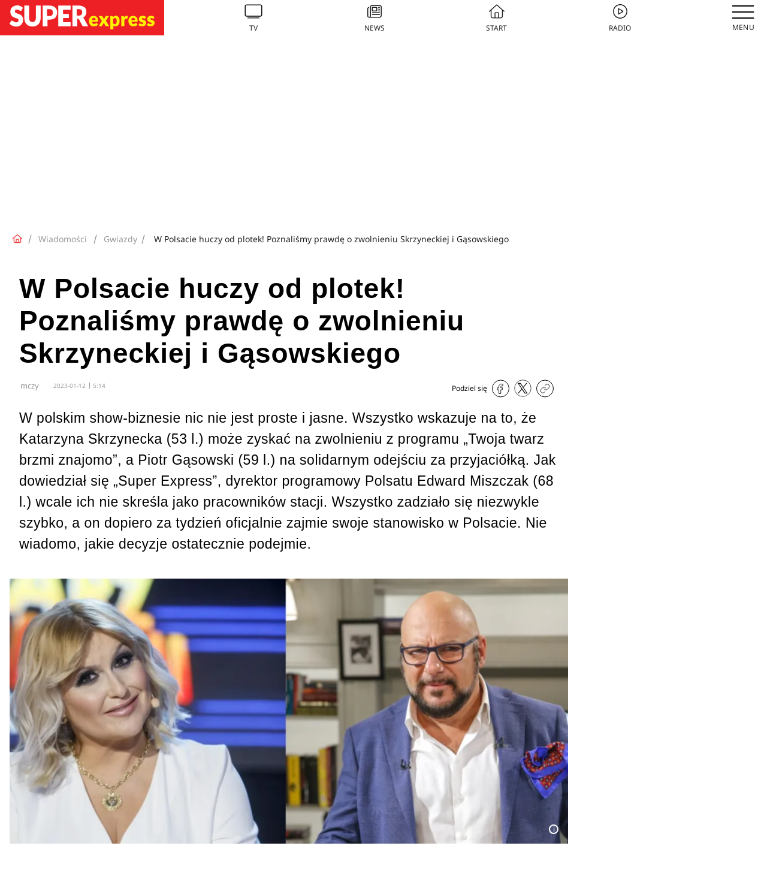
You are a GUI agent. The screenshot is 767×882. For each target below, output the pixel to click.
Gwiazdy (120, 239)
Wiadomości (62, 239)
